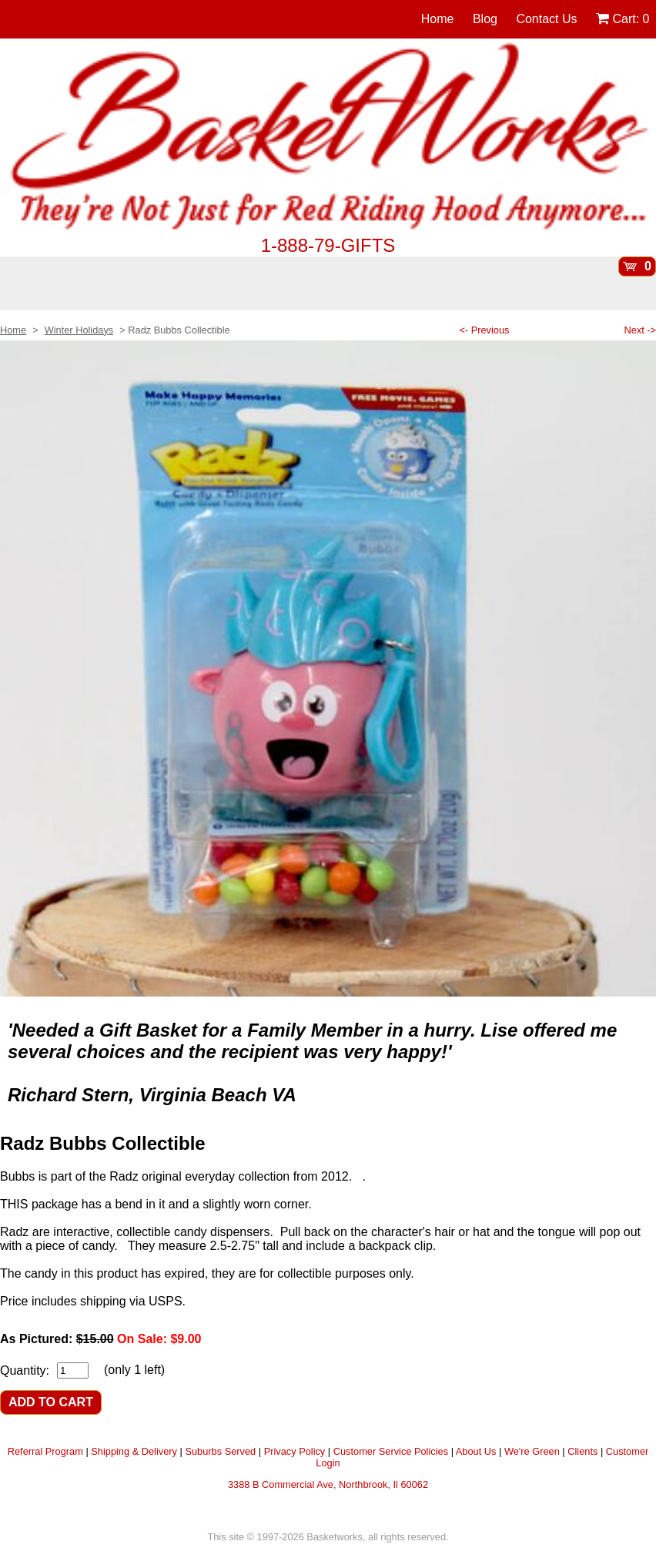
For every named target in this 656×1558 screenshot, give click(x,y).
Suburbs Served (220, 1451)
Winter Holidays (79, 330)
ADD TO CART (50, 1402)
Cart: (622, 18)
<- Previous (484, 330)
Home (437, 18)
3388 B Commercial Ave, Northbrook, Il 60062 (328, 1484)
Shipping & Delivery (134, 1451)
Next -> (640, 330)
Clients (582, 1451)
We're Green (532, 1451)
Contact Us (546, 18)
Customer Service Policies (390, 1451)
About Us (476, 1451)
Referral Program (45, 1451)
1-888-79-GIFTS (328, 245)
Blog (485, 18)
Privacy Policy (295, 1451)
